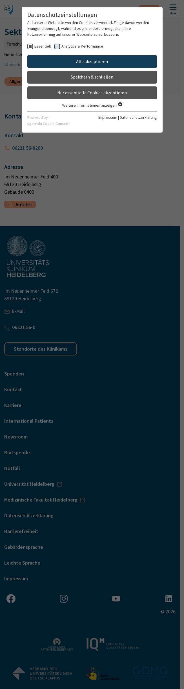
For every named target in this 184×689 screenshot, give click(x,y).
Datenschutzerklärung (138, 117)
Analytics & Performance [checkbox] (82, 46)
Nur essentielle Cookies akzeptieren (92, 92)
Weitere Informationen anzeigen (92, 105)
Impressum (107, 117)
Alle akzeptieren (92, 61)
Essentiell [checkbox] (42, 46)
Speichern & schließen (92, 77)
